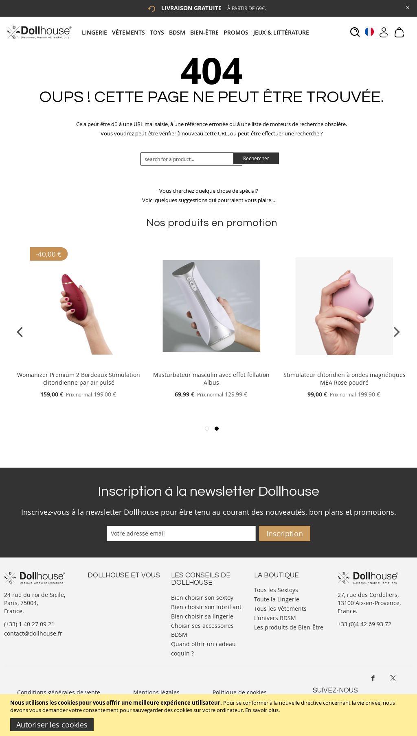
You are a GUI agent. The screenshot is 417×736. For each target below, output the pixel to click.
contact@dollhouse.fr (33, 633)
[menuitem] (97, 32)
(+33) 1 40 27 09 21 (29, 624)
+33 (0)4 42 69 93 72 (364, 624)
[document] (209, 715)
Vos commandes (110, 613)
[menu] (198, 32)
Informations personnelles (124, 605)
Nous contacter (108, 589)
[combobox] (191, 158)
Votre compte (106, 597)
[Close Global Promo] (407, 7)
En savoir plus (262, 710)
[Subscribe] (284, 533)
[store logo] (39, 32)
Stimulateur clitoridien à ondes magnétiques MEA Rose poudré (344, 378)
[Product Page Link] (78, 365)
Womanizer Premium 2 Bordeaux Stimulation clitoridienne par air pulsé (78, 378)
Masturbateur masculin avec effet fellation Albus (211, 378)
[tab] (198, 32)
